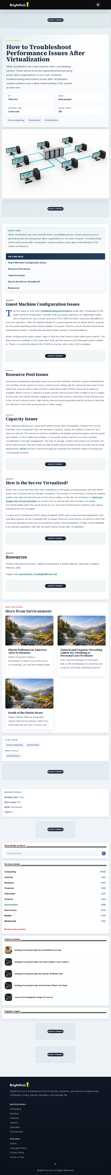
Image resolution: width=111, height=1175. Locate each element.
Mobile (55, 915)
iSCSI (22, 448)
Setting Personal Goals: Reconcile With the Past (39, 973)
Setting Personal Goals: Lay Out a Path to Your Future (42, 961)
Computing (55, 871)
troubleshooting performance (56, 311)
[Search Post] (104, 853)
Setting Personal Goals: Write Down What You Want (41, 985)
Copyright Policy (18, 1148)
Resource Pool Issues (19, 269)
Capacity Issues (16, 275)
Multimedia (55, 921)
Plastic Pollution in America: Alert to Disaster (27, 651)
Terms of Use (17, 1157)
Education (55, 893)
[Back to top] (56, 1164)
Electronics (55, 910)
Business (55, 882)
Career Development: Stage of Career (34, 997)
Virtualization (51, 120)
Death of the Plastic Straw (25, 713)
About (13, 1143)
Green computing (16, 120)
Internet (55, 877)
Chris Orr (13, 99)
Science (55, 899)
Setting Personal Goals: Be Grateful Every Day (38, 950)
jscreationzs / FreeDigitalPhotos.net (38, 574)
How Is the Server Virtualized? (24, 281)
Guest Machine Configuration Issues (27, 262)
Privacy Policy (17, 1152)
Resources (13, 288)
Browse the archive (14, 929)
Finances (55, 888)
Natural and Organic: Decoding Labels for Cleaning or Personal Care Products (81, 652)
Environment (13, 41)
